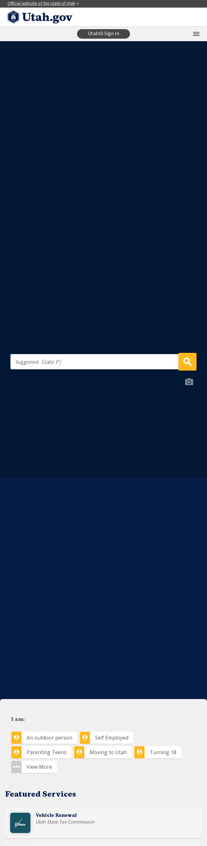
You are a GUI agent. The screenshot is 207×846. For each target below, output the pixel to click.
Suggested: (27, 362)
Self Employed (111, 737)
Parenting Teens (47, 752)
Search (187, 362)
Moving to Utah (108, 752)
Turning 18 (163, 752)
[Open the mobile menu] (196, 34)
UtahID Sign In (103, 33)
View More (39, 766)
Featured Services (40, 794)
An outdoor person (49, 737)
